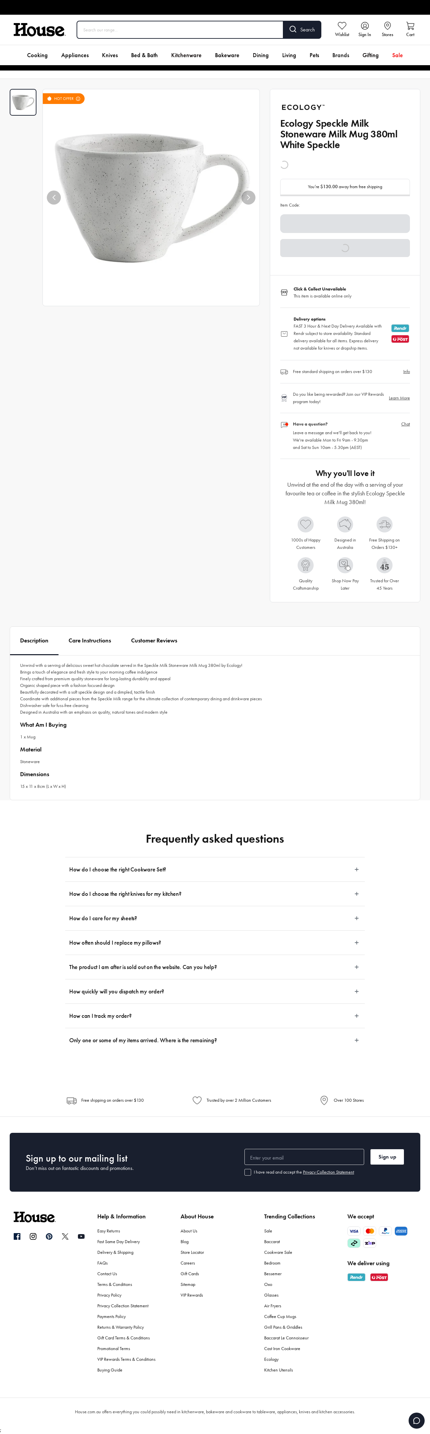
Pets (314, 55)
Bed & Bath (144, 55)
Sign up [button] (387, 1157)
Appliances (75, 55)
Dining (261, 55)
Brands (340, 55)
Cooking (37, 55)
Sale (397, 55)
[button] (54, 198)
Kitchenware (186, 55)
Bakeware (227, 55)
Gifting (370, 55)
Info (406, 371)
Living (289, 55)
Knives (110, 55)
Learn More (399, 398)
